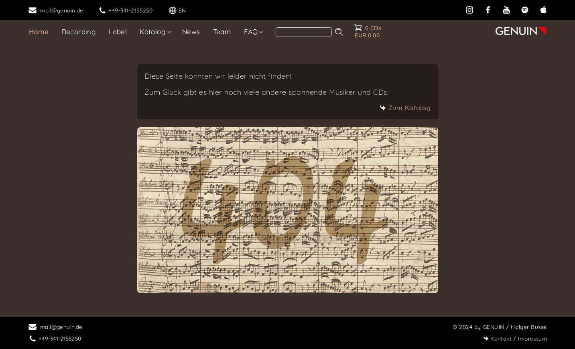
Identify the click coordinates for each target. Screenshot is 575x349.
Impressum (515, 338)
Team (222, 31)
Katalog (153, 31)
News (191, 31)
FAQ (251, 31)
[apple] (543, 9)
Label (118, 31)
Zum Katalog (405, 108)
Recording (79, 31)
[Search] (304, 32)
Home (39, 31)
